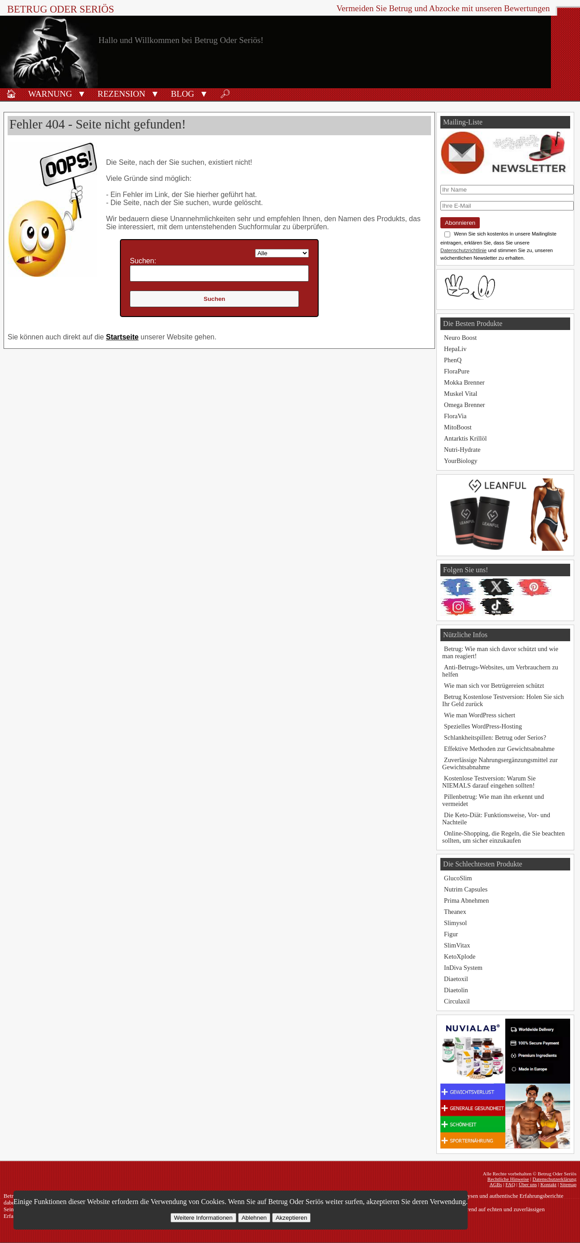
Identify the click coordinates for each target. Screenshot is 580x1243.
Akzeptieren (291, 1217)
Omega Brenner (464, 404)
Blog (182, 94)
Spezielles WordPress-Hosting (483, 726)
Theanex (455, 911)
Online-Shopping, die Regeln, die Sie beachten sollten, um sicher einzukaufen (503, 837)
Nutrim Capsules (465, 889)
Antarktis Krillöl (465, 438)
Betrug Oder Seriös (60, 9)
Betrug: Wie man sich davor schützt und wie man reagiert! (500, 652)
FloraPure (456, 371)
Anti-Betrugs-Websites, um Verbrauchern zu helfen (500, 671)
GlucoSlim (458, 878)
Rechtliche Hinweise (508, 1179)
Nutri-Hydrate (462, 449)
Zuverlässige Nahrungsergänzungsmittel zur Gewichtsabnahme (500, 763)
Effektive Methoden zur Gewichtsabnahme (499, 748)
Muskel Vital (460, 393)
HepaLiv (455, 348)
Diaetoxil (456, 978)
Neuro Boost (460, 337)
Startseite (122, 337)
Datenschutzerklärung (554, 1179)
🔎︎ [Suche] (225, 94)
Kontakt (548, 1184)
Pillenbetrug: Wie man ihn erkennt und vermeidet (493, 800)
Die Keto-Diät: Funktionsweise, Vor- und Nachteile (496, 818)
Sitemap (568, 1184)
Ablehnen (254, 1217)
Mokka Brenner (464, 382)
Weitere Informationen (203, 1217)
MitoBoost (458, 427)
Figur (451, 934)
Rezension (121, 94)
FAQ (510, 1184)
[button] (82, 93)
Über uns (528, 1184)
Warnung (50, 94)
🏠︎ (11, 94)
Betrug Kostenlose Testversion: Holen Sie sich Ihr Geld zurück (503, 700)
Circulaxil (457, 1001)
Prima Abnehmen (466, 900)
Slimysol (455, 922)
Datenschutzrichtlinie (463, 250)
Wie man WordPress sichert (479, 715)
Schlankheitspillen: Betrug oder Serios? (495, 737)
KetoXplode (459, 956)
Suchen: (143, 261)
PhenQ (452, 360)
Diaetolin (456, 990)
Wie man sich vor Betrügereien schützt (494, 685)
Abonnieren (460, 222)
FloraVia (455, 416)
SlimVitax (457, 945)
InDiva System (463, 967)
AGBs (496, 1184)
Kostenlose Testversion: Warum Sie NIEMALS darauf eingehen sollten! (489, 782)
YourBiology (461, 460)
